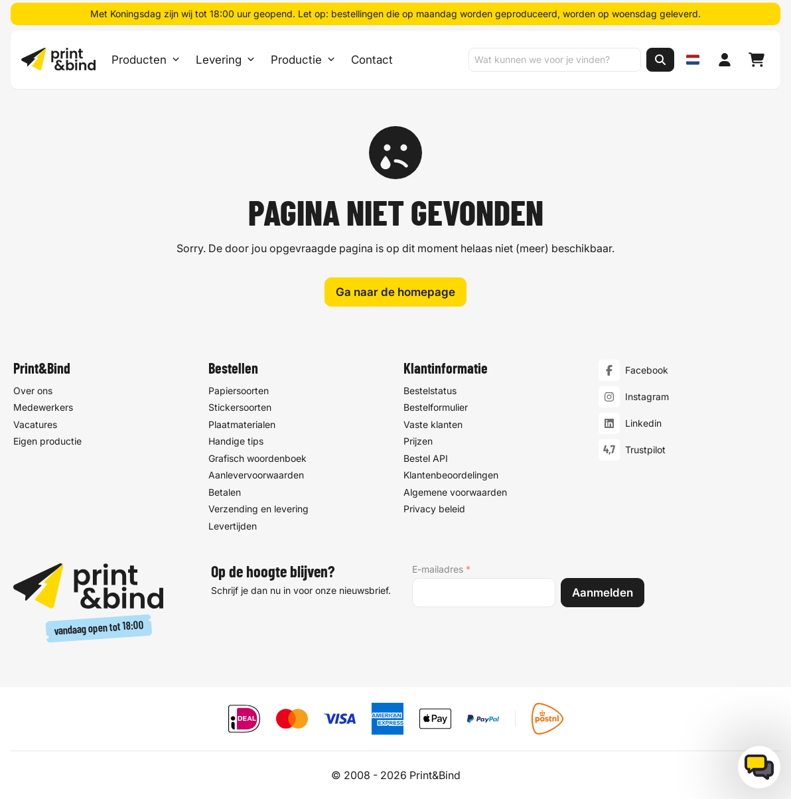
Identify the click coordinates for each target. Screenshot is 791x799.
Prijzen (418, 441)
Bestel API (425, 458)
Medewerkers (43, 407)
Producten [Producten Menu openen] (145, 59)
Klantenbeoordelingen (450, 474)
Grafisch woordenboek (257, 458)
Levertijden (232, 526)
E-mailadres (441, 569)
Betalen (224, 492)
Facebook (646, 370)
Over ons (32, 390)
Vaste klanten (433, 424)
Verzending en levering (258, 508)
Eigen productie (47, 441)
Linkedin (643, 423)
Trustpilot (645, 449)
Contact (372, 59)
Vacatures (35, 424)
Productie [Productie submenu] (303, 59)
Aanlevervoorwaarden (256, 474)
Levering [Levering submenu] (225, 59)
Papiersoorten (238, 390)
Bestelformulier (435, 407)
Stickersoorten (239, 407)
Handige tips (235, 441)
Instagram (647, 396)
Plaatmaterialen (241, 424)
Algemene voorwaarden (455, 492)
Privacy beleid (434, 508)
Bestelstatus (430, 390)
